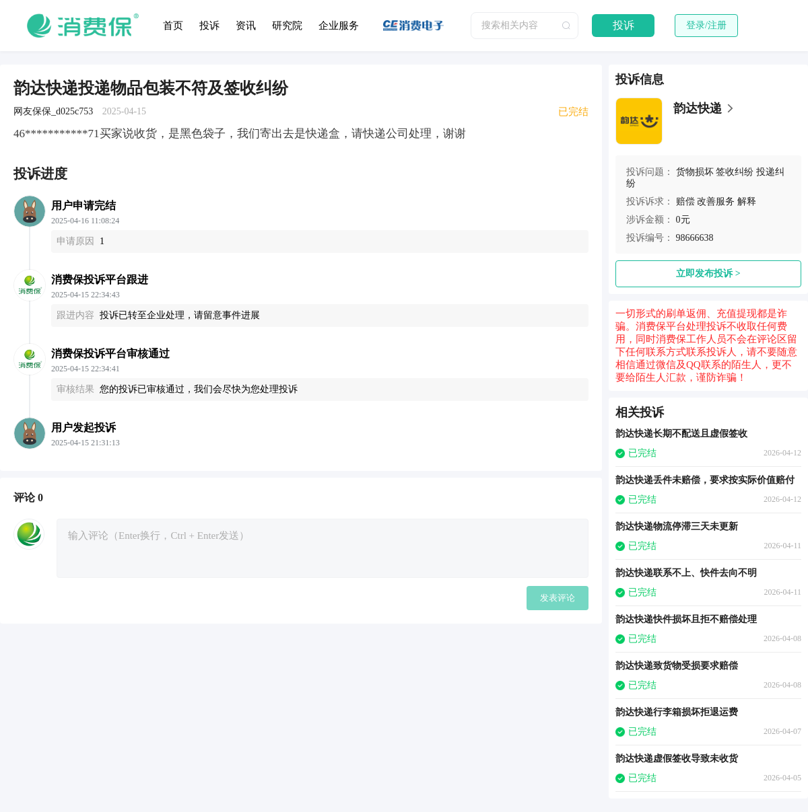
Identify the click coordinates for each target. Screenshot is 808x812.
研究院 (287, 25)
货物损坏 (695, 172)
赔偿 (685, 201)
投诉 (209, 25)
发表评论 (557, 598)
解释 (746, 201)
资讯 (246, 25)
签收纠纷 (734, 172)
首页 (173, 25)
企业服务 (338, 25)
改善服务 (716, 201)
